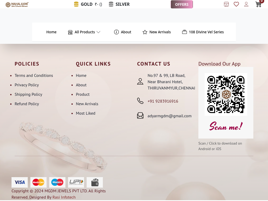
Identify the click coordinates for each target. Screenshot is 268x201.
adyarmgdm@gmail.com (170, 116)
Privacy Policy (27, 85)
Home (81, 75)
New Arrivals (87, 104)
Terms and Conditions (34, 75)
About (81, 85)
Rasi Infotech (64, 197)
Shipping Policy (28, 94)
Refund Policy (27, 104)
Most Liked (85, 113)
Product (83, 94)
